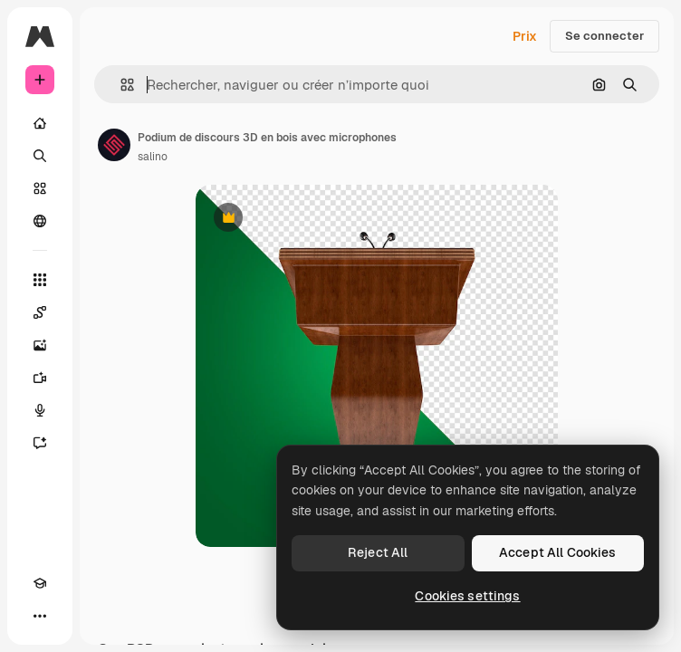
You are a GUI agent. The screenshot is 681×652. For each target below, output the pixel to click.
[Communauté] (39, 220)
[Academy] (39, 583)
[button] (120, 84)
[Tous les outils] (39, 279)
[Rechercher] (39, 155)
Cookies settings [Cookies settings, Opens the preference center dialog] (467, 596)
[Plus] (39, 615)
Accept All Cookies (558, 552)
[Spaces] (39, 312)
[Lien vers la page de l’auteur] (114, 145)
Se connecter (604, 35)
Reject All (378, 552)
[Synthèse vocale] (39, 410)
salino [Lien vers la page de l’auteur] (153, 156)
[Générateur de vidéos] (39, 377)
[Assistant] (39, 442)
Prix (525, 36)
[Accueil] (39, 123)
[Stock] (39, 188)
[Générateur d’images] (39, 345)
